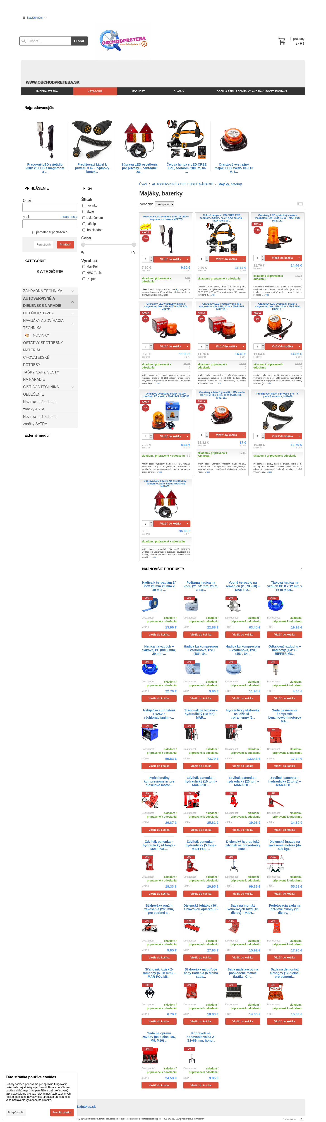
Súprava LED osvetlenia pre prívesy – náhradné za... (139, 168)
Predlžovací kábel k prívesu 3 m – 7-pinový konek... (92, 168)
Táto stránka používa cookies (31, 1077)
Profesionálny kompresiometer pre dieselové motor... (159, 781)
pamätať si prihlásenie (49, 232)
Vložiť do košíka (170, 259)
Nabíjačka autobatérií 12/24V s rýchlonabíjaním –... (159, 713)
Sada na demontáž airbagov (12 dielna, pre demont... (285, 973)
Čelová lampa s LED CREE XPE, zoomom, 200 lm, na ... (187, 168)
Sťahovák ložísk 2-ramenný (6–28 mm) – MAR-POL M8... (159, 973)
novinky (89, 205)
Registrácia (43, 244)
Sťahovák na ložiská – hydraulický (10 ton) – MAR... (201, 713)
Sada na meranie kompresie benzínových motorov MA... (284, 715)
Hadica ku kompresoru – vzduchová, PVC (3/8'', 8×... (201, 650)
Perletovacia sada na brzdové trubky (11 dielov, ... (284, 909)
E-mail (26, 200)
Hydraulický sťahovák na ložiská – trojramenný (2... (242, 713)
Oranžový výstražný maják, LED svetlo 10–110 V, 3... (234, 168)
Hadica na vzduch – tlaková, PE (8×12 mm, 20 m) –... (159, 650)
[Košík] (291, 41)
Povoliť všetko (62, 1112)
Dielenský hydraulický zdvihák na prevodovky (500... (242, 845)
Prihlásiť (65, 244)
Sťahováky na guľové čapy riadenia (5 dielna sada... (201, 973)
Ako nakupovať (289, 1119)
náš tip (89, 224)
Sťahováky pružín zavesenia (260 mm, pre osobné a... (159, 909)
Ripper (89, 279)
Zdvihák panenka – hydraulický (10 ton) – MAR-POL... (201, 781)
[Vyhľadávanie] (45, 41)
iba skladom (92, 230)
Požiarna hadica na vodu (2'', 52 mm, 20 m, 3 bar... (201, 586)
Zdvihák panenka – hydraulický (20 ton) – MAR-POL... (243, 781)
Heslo (26, 217)
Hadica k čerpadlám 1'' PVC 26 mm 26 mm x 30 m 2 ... (159, 586)
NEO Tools (92, 272)
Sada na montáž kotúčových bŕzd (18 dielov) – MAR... (243, 909)
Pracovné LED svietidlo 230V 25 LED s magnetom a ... (45, 168)
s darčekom (92, 217)
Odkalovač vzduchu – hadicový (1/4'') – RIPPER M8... (284, 650)
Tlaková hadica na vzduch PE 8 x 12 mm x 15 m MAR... (284, 586)
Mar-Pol (90, 266)
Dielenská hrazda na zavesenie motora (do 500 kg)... (284, 845)
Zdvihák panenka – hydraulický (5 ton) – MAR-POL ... (200, 845)
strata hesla (69, 217)
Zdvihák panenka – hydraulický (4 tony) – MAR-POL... (159, 845)
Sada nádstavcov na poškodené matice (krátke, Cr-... (243, 973)
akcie (88, 211)
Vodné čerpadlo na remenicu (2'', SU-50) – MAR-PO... (243, 586)
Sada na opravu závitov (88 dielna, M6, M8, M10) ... (159, 1036)
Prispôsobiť (15, 1112)
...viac (213, 295)
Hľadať (79, 41)
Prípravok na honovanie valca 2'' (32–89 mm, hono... (201, 1036)
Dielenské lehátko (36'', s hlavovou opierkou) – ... (201, 909)
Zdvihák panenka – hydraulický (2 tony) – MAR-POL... (284, 781)
